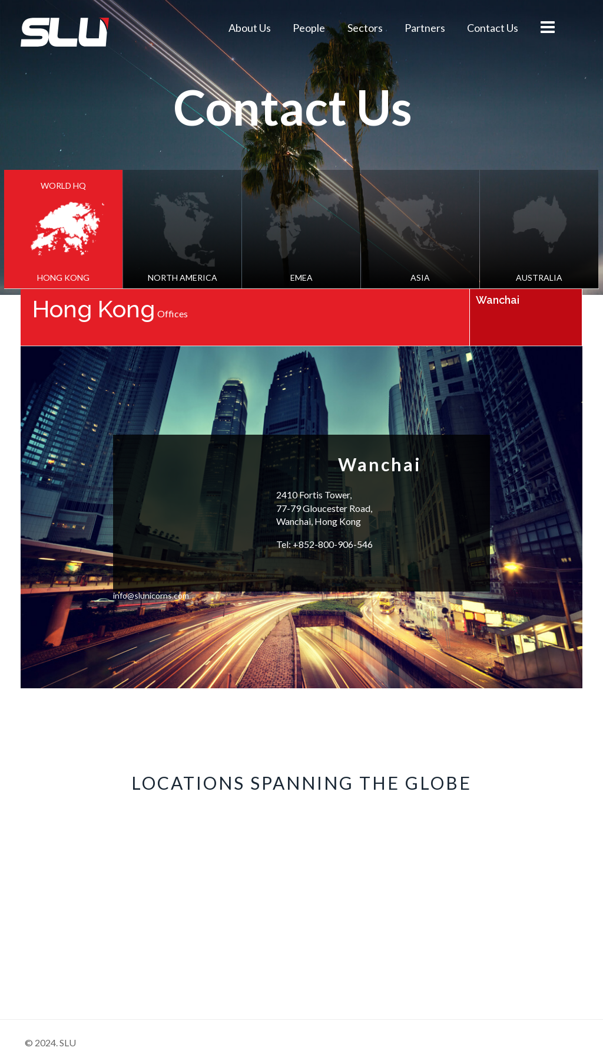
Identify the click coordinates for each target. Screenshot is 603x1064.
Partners (425, 27)
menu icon (547, 27)
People (309, 27)
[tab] (63, 229)
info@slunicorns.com (151, 596)
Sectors (365, 27)
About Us (249, 27)
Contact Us (492, 27)
